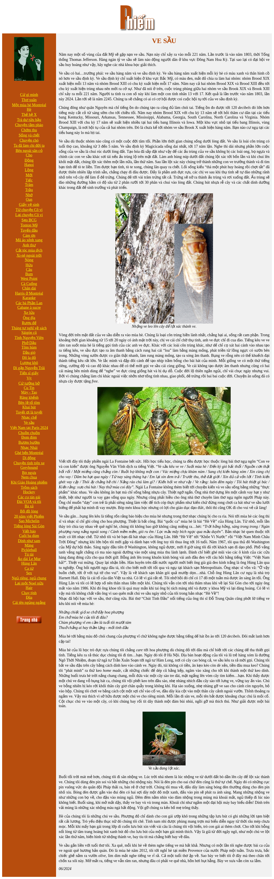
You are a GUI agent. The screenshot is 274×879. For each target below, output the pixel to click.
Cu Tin (29, 388)
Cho (29, 155)
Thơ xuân (29, 100)
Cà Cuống (29, 284)
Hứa (29, 265)
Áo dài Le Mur (29, 559)
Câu (29, 269)
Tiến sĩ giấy (29, 373)
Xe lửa (29, 312)
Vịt (29, 378)
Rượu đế (29, 323)
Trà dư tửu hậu (29, 120)
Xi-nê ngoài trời (29, 255)
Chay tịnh (29, 593)
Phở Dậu (29, 343)
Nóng (29, 260)
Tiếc (29, 180)
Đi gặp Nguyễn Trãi (29, 368)
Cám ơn (29, 235)
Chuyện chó (29, 140)
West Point (29, 278)
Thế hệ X (29, 114)
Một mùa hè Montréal (29, 105)
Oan (29, 199)
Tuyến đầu (29, 230)
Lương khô (29, 363)
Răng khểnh (29, 397)
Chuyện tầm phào (29, 125)
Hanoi (29, 165)
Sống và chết (29, 135)
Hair (29, 588)
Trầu (29, 190)
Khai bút (29, 407)
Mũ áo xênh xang (29, 240)
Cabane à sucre (29, 307)
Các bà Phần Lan (29, 303)
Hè (29, 109)
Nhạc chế (29, 417)
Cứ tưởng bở (29, 383)
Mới (29, 175)
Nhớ (29, 195)
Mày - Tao (29, 392)
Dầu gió (29, 352)
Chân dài (29, 288)
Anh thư (29, 245)
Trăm (29, 185)
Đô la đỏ (29, 358)
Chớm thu (29, 130)
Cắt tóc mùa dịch (29, 250)
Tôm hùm (29, 347)
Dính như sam (29, 541)
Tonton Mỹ (29, 225)
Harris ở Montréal (29, 293)
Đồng (29, 160)
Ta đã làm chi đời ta (29, 145)
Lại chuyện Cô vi (29, 215)
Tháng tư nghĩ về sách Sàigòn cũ (29, 330)
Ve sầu (29, 422)
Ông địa (29, 318)
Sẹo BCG (29, 220)
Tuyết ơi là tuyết (29, 412)
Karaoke (29, 298)
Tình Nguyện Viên (29, 338)
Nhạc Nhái (29, 448)
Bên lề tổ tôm (29, 402)
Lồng (29, 170)
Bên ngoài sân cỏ (29, 150)
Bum (29, 274)
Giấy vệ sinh (29, 204)
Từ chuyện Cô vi (29, 210)
